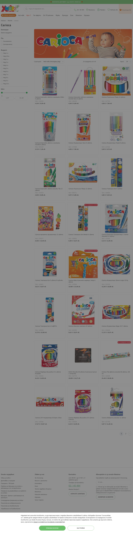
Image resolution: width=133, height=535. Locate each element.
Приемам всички (52, 528)
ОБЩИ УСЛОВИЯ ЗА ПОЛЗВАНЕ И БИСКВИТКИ (49, 522)
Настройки (81, 528)
